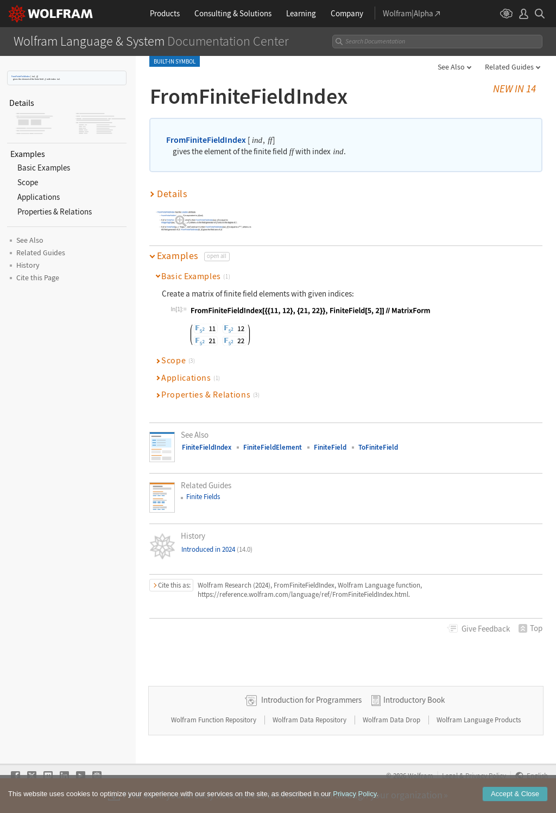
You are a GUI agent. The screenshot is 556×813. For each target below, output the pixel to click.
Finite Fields (203, 496)
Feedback (486, 628)
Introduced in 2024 (216, 549)
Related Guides (509, 67)
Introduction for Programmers (311, 700)
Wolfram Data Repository (310, 719)
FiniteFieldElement (272, 447)
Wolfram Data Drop (392, 719)
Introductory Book (414, 700)
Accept (515, 794)
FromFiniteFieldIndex (20, 76)
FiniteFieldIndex (206, 447)
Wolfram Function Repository (214, 719)
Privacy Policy (354, 794)
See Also (451, 67)
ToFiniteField (378, 447)
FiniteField (330, 447)
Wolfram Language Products (479, 719)
